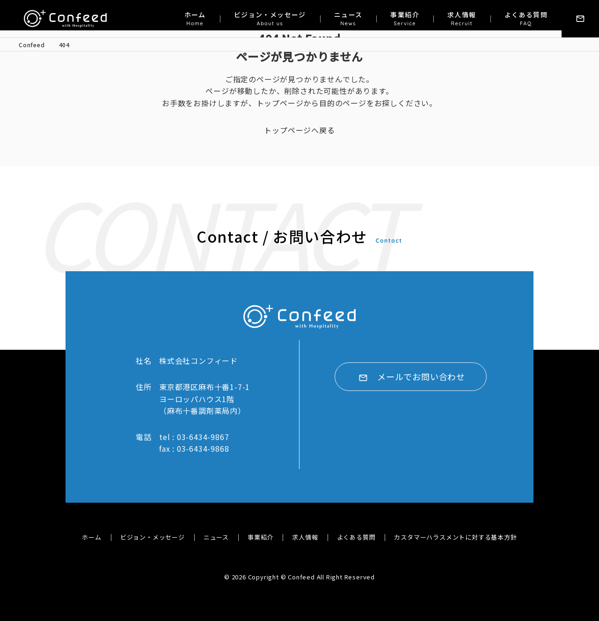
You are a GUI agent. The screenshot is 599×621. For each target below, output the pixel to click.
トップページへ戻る (299, 130)
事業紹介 (404, 19)
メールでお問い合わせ (421, 377)
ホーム (195, 19)
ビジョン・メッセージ (270, 19)
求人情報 (461, 19)
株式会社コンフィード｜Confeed (66, 19)
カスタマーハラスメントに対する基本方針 (455, 537)
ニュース (348, 19)
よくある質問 (526, 19)
